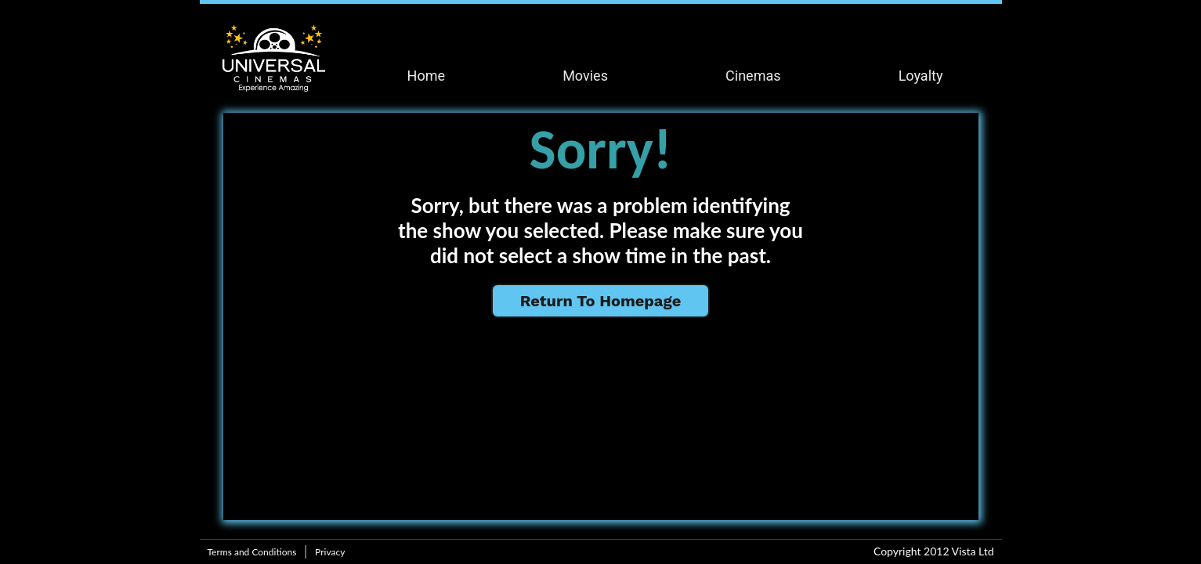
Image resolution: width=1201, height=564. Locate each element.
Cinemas (752, 75)
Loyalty (921, 75)
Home (426, 75)
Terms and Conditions (252, 552)
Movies (585, 75)
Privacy (330, 552)
